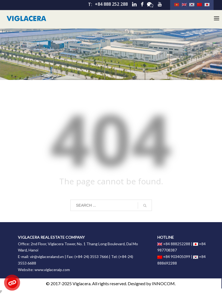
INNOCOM (163, 283)
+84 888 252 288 (111, 4)
